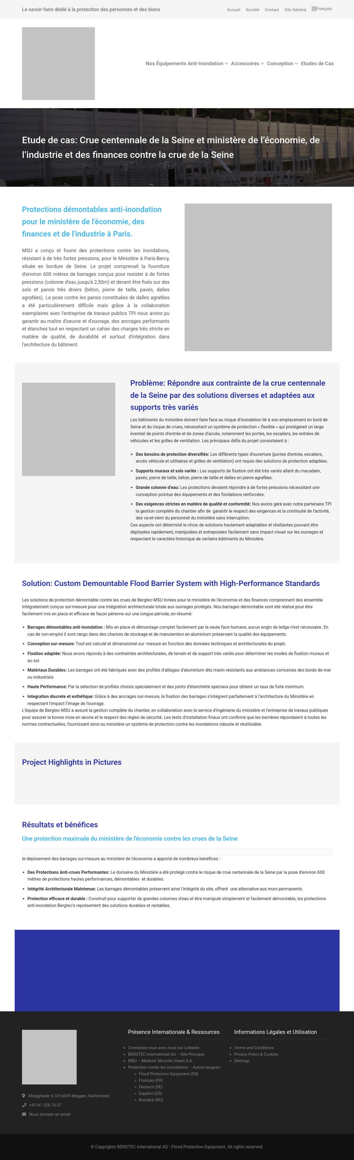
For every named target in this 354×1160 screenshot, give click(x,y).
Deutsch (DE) (151, 1086)
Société (252, 9)
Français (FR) (151, 1080)
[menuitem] (322, 8)
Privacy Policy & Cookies (256, 1054)
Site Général (295, 9)
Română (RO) (151, 1099)
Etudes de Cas (317, 63)
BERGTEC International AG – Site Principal (166, 1054)
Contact (272, 9)
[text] (177, 852)
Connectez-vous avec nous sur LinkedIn (164, 1047)
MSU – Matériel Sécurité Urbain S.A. (160, 1060)
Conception (280, 63)
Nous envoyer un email (49, 1114)
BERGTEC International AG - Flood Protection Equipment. (171, 1146)
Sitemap (241, 1060)
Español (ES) (150, 1093)
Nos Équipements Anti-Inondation (184, 63)
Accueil (233, 9)
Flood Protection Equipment (164, 1073)
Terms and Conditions (254, 1047)
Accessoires (245, 63)
